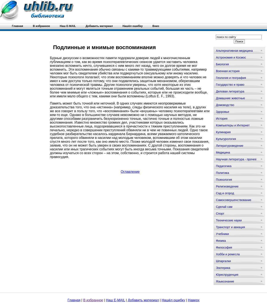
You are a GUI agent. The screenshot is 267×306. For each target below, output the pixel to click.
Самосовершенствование (233, 200)
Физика (221, 240)
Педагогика (223, 166)
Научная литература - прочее (236, 159)
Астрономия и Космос (231, 57)
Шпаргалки (223, 261)
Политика (222, 173)
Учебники (222, 234)
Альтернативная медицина (234, 50)
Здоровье (222, 111)
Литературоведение (229, 145)
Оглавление (130, 171)
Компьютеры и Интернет (233, 125)
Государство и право (230, 84)
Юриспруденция (227, 274)
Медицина (223, 152)
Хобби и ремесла (228, 254)
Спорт (220, 213)
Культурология (226, 139)
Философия (224, 247)
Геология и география (231, 78)
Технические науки (229, 220)
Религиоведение (227, 186)
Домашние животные (230, 98)
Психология (224, 179)
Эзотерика (223, 268)
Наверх (193, 300)
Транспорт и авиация (230, 227)
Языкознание (225, 281)
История (221, 118)
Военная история (228, 71)
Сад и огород (225, 193)
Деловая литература (230, 91)
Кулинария (223, 132)
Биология (222, 64)
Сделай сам (224, 206)
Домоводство (225, 105)
